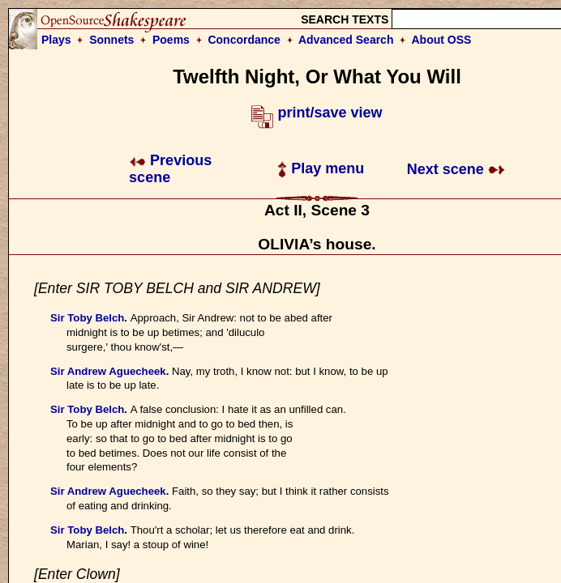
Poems (171, 39)
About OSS (442, 39)
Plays (56, 39)
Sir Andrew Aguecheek (108, 371)
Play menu (320, 168)
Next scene (456, 169)
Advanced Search (346, 39)
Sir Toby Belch (87, 318)
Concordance (244, 39)
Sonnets (111, 39)
